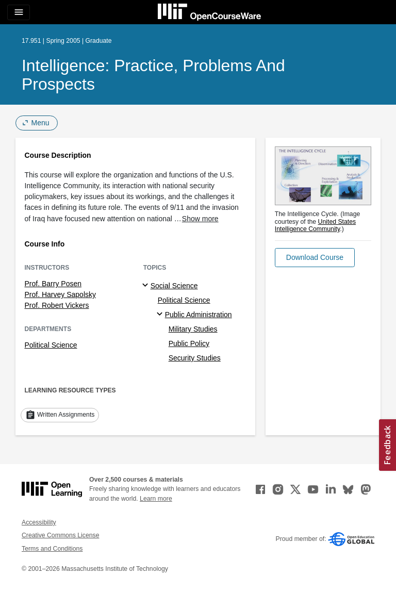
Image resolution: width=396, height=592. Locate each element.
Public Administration (198, 314)
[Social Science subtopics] (147, 285)
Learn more (156, 498)
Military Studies (193, 329)
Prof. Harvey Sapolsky (60, 294)
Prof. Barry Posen (53, 283)
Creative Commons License (60, 535)
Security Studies (195, 358)
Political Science (51, 345)
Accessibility (39, 522)
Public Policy (189, 343)
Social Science (174, 286)
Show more (200, 219)
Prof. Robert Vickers (57, 305)
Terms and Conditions (52, 548)
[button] (315, 257)
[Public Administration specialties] (161, 314)
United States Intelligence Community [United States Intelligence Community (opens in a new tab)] (315, 225)
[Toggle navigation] (18, 12)
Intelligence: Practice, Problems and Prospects (153, 74)
